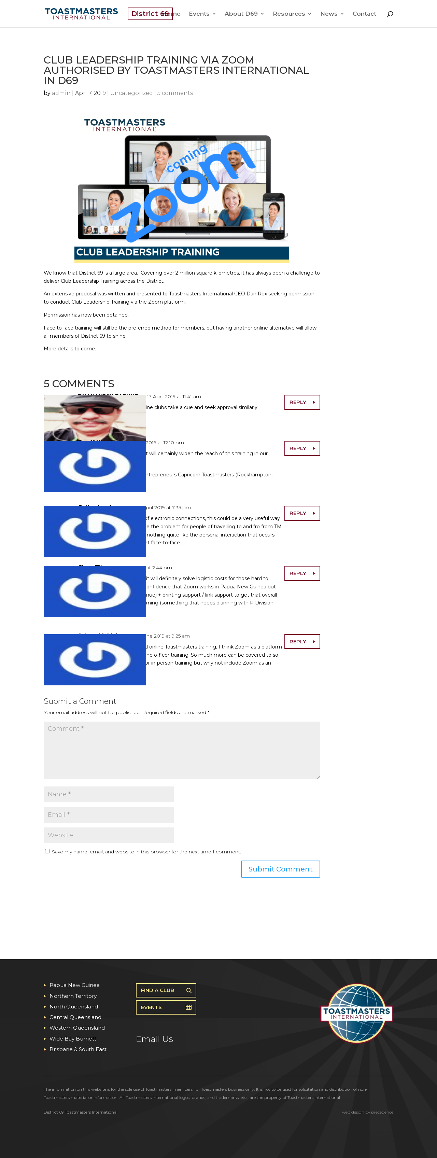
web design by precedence (367, 1112)
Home (171, 14)
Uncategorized (131, 93)
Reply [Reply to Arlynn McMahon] (298, 641)
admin (61, 93)
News (329, 14)
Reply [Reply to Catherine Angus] (298, 513)
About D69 (241, 14)
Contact (364, 14)
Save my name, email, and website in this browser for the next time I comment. (146, 852)
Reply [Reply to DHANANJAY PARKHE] (298, 402)
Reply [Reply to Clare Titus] (298, 573)
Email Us (154, 1039)
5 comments (175, 93)
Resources (289, 14)
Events (199, 14)
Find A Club (157, 990)
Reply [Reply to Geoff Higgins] (298, 448)
